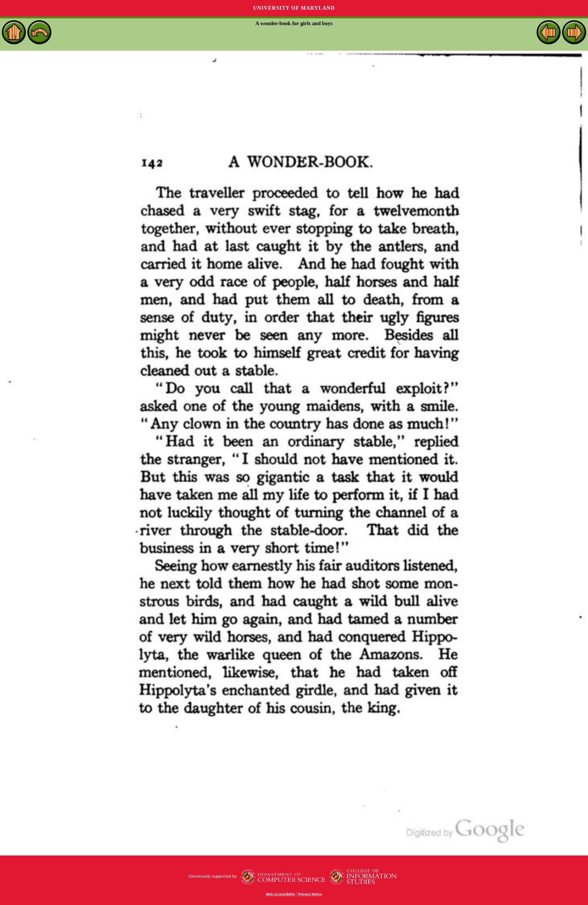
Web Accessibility (280, 894)
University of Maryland (294, 8)
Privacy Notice (310, 894)
